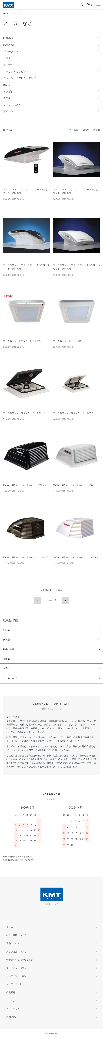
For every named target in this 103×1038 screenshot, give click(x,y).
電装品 (6, 658)
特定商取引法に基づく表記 (19, 960)
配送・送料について (16, 935)
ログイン (10, 1000)
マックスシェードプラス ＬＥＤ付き (22, 341)
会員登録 (10, 992)
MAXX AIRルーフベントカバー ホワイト (74, 485)
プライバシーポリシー (17, 968)
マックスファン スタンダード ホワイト (74, 413)
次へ (65, 600)
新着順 (96, 129)
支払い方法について (16, 951)
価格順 (86, 129)
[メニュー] (98, 4)
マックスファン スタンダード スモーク (24, 413)
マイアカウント (14, 984)
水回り (6, 668)
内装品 (6, 639)
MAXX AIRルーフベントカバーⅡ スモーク (26, 557)
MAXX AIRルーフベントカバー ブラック (25, 485)
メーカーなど (17, 13)
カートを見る (13, 1009)
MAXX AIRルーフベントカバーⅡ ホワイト (76, 557)
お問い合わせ (13, 1017)
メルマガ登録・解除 (16, 976)
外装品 (6, 630)
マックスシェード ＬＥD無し (68, 341)
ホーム (5, 13)
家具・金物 (8, 649)
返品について (13, 943)
